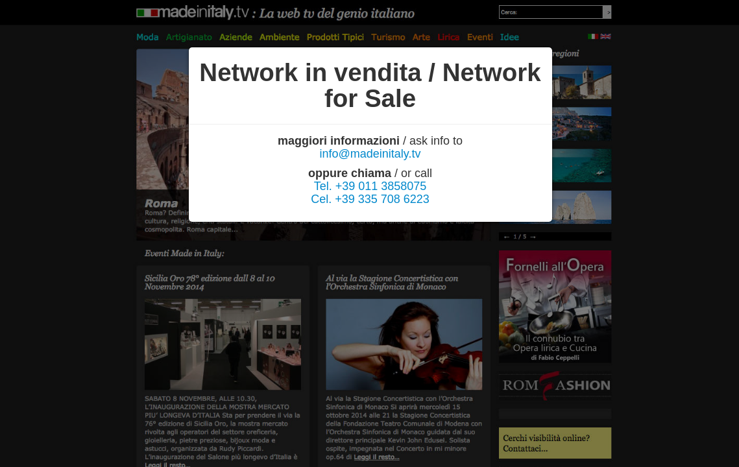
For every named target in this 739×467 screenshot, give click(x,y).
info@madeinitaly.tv (369, 153)
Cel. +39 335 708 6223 (370, 199)
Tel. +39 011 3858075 (370, 186)
